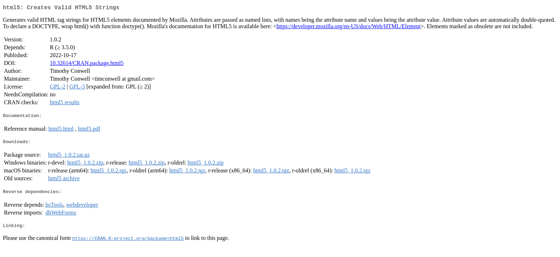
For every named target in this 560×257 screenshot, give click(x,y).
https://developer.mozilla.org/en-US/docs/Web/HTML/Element (348, 28)
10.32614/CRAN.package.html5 (87, 64)
